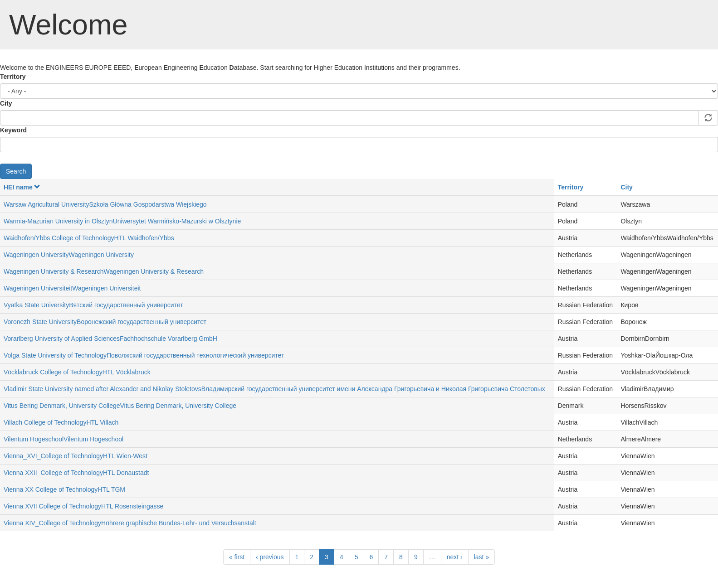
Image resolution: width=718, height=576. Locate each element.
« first (236, 557)
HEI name (22, 187)
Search (16, 171)
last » (481, 557)
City (6, 103)
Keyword (13, 130)
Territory (13, 76)
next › (455, 557)
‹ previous (269, 557)
